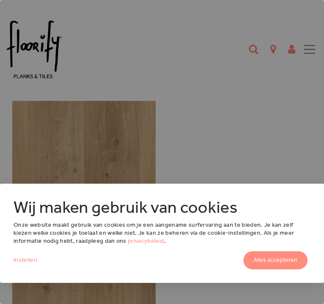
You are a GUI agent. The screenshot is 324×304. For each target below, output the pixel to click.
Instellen (25, 259)
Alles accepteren (275, 259)
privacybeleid (146, 240)
